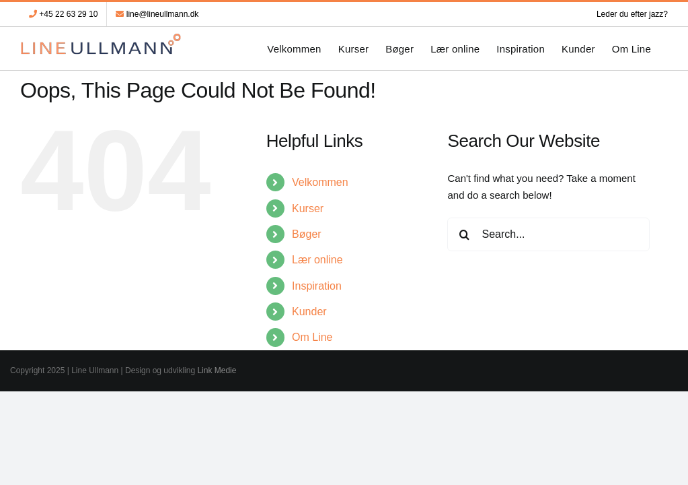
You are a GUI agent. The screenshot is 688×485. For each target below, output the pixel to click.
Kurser (307, 208)
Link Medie (216, 370)
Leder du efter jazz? (632, 14)
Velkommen (320, 182)
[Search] (464, 234)
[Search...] (548, 234)
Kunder (309, 311)
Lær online (317, 259)
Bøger (306, 234)
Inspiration (317, 286)
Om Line (312, 337)
